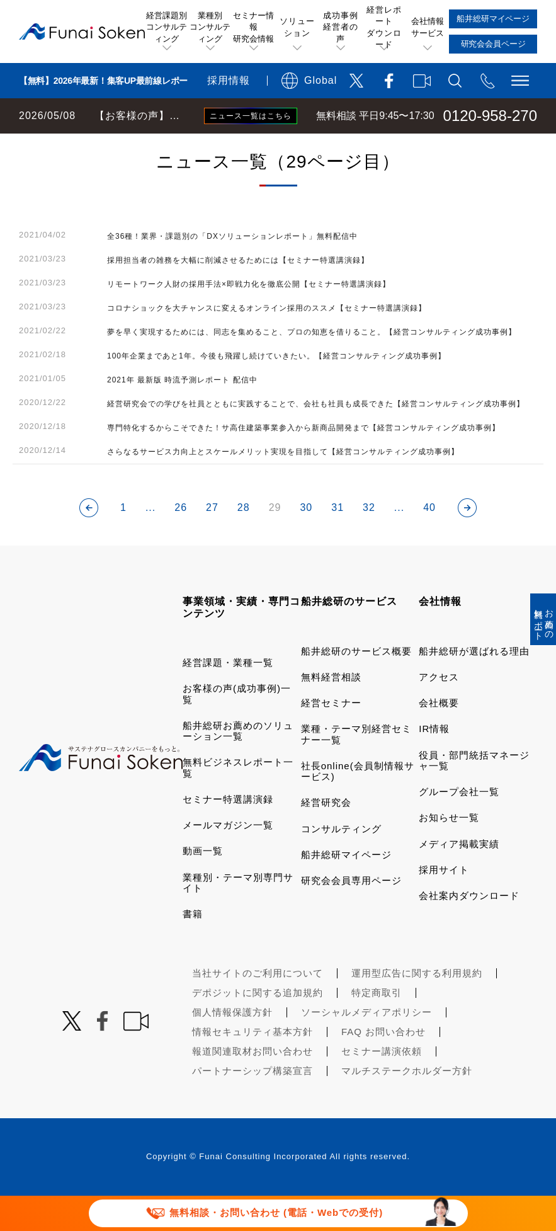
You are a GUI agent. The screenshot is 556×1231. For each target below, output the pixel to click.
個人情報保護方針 (232, 1047)
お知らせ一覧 (449, 852)
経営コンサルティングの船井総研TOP (93, 146)
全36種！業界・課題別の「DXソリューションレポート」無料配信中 (232, 271)
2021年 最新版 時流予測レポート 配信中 (182, 415)
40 (429, 542)
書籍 (193, 949)
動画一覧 (203, 886)
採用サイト (444, 905)
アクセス (439, 712)
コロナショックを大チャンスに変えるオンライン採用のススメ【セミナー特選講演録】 (266, 343)
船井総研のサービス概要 (356, 686)
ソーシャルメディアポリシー (366, 1047)
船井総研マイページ (346, 890)
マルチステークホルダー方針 (406, 1106)
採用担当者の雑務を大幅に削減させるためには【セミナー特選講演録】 (238, 295)
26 (180, 542)
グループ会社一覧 (459, 827)
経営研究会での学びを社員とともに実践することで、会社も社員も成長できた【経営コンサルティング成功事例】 (316, 439)
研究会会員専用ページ (351, 915)
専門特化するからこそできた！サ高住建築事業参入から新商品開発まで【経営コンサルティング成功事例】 (303, 463)
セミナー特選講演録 (228, 834)
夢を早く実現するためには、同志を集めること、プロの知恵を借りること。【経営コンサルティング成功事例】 (311, 367)
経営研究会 (326, 837)
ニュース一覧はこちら (251, 116)
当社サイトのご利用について (257, 1008)
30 (306, 542)
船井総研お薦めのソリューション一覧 (238, 766)
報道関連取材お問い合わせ (252, 1086)
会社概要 (439, 738)
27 (212, 542)
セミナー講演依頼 (381, 1086)
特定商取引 (376, 1027)
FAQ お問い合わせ (383, 1067)
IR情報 (434, 764)
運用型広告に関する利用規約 (416, 1008)
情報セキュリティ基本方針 (252, 1067)
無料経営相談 (331, 712)
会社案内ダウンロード (469, 930)
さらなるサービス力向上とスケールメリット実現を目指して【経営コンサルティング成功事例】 (283, 487)
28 (243, 542)
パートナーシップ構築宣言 (252, 1106)
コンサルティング (341, 864)
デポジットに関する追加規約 (257, 1027)
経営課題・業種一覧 (228, 697)
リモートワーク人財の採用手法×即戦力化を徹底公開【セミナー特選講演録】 (248, 319)
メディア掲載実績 (459, 879)
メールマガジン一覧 (228, 860)
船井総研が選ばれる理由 (474, 686)
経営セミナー (331, 738)
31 (337, 542)
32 (369, 542)
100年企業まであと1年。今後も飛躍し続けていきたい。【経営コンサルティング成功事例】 (276, 391)
